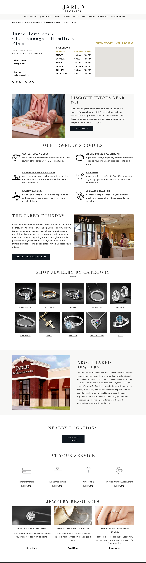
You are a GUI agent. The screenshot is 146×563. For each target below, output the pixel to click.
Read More (31, 548)
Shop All (73, 277)
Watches (76, 16)
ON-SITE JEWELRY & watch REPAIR (103, 154)
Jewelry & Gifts (45, 16)
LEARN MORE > (26, 486)
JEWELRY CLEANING (32, 191)
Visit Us (27, 73)
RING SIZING (92, 173)
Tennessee (36, 22)
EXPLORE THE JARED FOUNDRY (31, 257)
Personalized (103, 16)
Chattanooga (48, 22)
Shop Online (27, 62)
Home (14, 22)
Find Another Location (73, 439)
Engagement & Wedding (29, 16)
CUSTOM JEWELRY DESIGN (35, 154)
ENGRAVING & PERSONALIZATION (38, 173)
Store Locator (24, 22)
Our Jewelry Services (73, 145)
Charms (67, 16)
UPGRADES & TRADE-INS (98, 191)
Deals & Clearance (88, 16)
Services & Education (118, 16)
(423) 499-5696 (23, 82)
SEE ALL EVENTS (82, 128)
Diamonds (57, 16)
